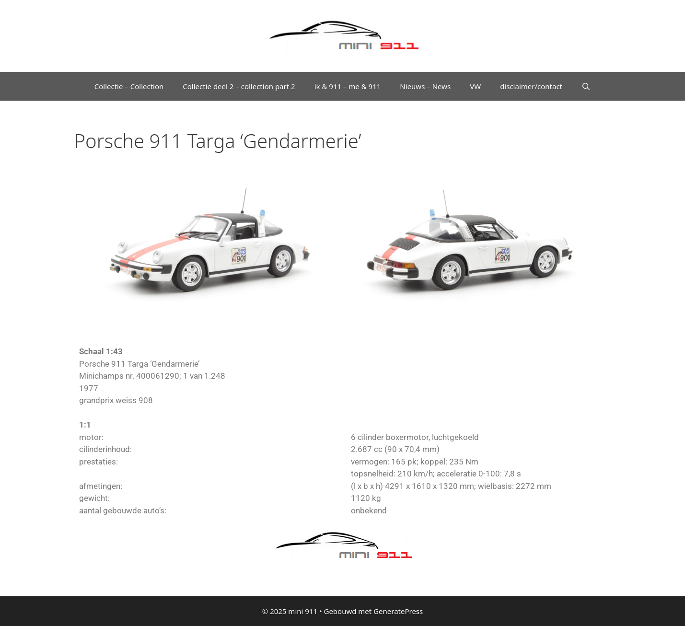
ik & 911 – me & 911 (347, 86)
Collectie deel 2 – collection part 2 (239, 86)
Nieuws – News (425, 86)
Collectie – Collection (129, 86)
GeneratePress (398, 611)
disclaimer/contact (531, 86)
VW (475, 86)
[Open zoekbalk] (586, 86)
